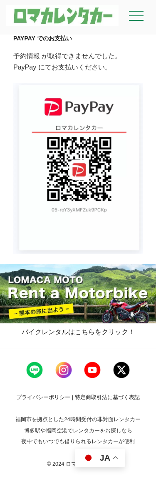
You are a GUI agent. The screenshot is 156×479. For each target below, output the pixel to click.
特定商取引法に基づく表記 (107, 397)
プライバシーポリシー (44, 397)
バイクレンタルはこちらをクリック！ (78, 331)
